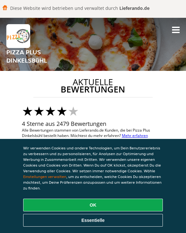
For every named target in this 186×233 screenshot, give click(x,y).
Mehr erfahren (135, 135)
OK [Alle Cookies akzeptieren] (93, 205)
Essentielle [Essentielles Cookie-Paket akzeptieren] (92, 220)
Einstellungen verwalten (44, 176)
